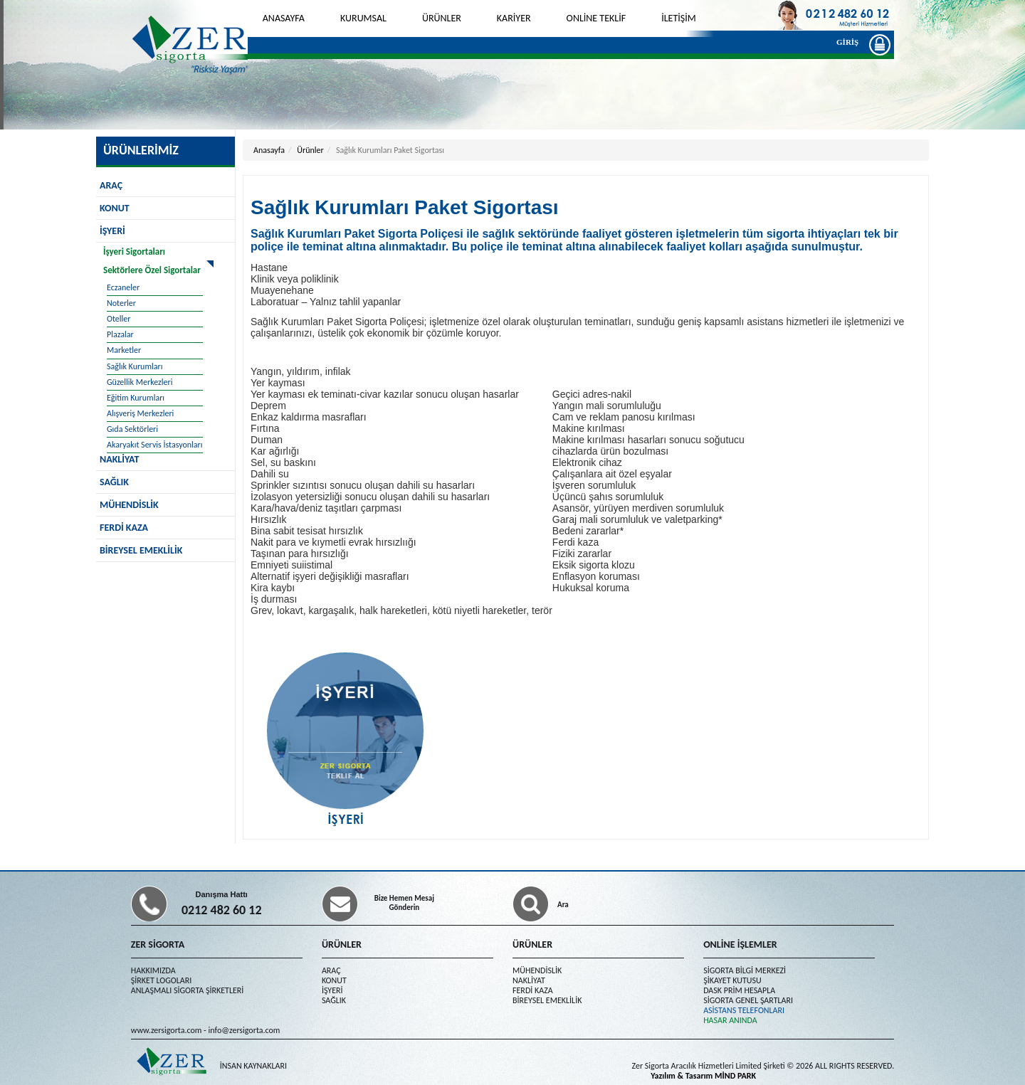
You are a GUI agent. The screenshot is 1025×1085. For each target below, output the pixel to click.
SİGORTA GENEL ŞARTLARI (748, 1000)
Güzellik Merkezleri (139, 382)
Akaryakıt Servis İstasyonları (155, 445)
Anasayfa (269, 150)
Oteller (118, 319)
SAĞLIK (114, 482)
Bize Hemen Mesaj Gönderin (404, 903)
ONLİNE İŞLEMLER (740, 944)
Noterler (121, 303)
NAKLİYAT (528, 980)
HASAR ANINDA (730, 1020)
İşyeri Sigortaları (134, 251)
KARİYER (514, 18)
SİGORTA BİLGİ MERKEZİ (744, 970)
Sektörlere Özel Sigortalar (152, 270)
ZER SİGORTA (157, 944)
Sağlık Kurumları (134, 366)
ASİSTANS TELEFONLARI (743, 1010)
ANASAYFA (284, 18)
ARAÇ (111, 185)
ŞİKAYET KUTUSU (732, 980)
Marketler (124, 350)
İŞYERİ (112, 231)
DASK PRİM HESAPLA (739, 990)
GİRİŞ (851, 43)
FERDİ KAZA (124, 528)
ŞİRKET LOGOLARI (161, 980)
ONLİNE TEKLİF (596, 18)
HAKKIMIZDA (153, 970)
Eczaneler (123, 287)
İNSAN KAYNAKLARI (253, 1066)
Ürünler (310, 150)
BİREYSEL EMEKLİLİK (141, 550)
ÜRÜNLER (441, 18)
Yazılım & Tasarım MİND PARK (703, 1076)
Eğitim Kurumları (135, 398)
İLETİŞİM (678, 18)
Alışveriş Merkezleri (140, 413)
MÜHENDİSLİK (129, 505)
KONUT (115, 208)
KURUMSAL (363, 18)
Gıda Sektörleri (132, 429)
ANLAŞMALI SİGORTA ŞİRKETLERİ (187, 990)
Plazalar (120, 334)
